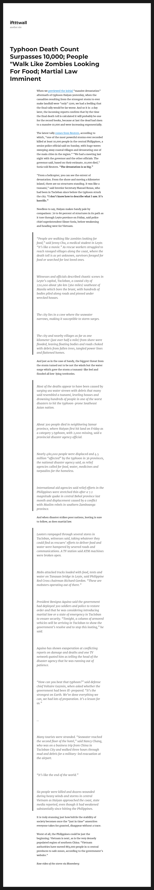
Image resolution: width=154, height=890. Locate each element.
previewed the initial (60, 90)
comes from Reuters (67, 133)
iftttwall (18, 22)
